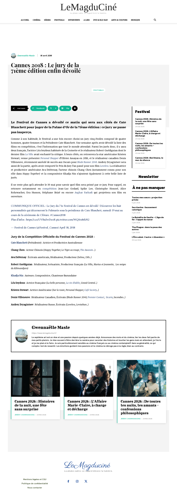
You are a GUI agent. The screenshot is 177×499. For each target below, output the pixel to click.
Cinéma (36, 20)
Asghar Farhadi (84, 192)
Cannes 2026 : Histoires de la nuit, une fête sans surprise (148, 121)
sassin (90, 250)
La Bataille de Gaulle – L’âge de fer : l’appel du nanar (148, 218)
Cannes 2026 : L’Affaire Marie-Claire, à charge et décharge (147, 133)
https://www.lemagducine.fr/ (44, 332)
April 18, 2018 (67, 227)
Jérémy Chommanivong (24, 414)
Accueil (25, 20)
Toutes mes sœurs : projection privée (147, 198)
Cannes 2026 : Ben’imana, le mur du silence (149, 159)
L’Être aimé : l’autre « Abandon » (148, 237)
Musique (135, 20)
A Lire (87, 20)
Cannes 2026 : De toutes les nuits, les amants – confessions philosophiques (149, 147)
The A (83, 250)
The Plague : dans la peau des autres (147, 228)
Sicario (109, 297)
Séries (47, 20)
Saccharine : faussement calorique (144, 208)
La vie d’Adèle (73, 282)
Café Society (90, 290)
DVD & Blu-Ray (100, 20)
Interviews (74, 20)
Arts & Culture (119, 20)
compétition (49, 188)
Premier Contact (96, 297)
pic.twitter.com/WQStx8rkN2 (72, 220)
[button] (155, 20)
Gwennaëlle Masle (25, 55)
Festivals (59, 20)
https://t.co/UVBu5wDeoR (40, 220)
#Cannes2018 (57, 215)
